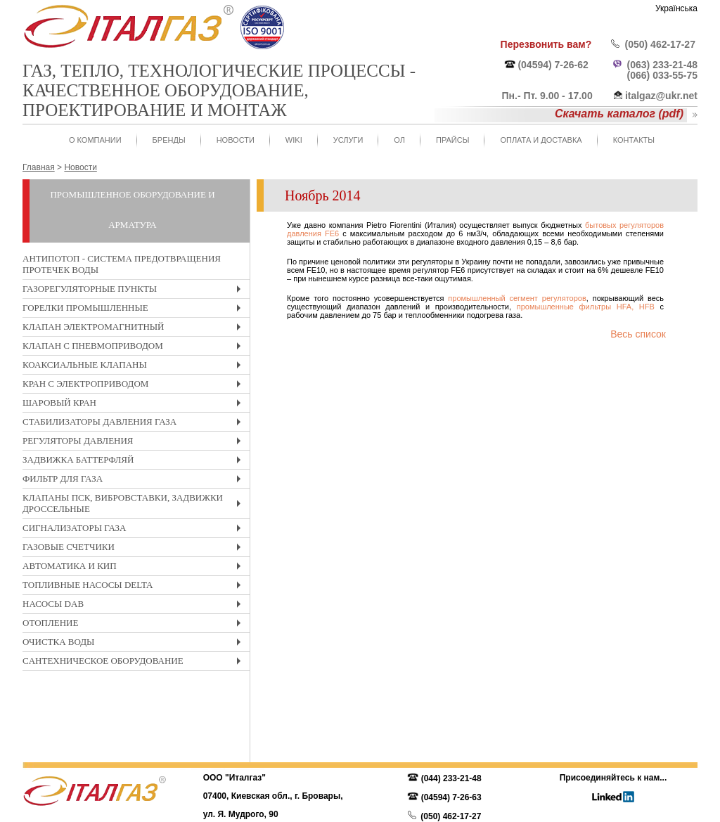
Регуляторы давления (135, 442)
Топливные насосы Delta (135, 586)
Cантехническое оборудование (135, 662)
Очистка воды (135, 643)
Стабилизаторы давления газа (135, 423)
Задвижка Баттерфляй (135, 461)
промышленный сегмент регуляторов (517, 298)
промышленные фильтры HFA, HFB (586, 306)
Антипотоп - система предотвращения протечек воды (121, 264)
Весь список (638, 334)
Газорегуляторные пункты (135, 290)
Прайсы (452, 140)
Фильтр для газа (135, 480)
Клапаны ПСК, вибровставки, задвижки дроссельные (135, 505)
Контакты (634, 140)
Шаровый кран (135, 404)
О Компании (95, 140)
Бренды (169, 140)
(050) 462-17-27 (660, 44)
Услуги (348, 140)
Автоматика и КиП (135, 567)
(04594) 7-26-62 (553, 64)
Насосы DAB (135, 605)
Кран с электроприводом (135, 385)
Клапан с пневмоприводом (135, 347)
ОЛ (399, 140)
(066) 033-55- (657, 75)
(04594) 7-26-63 (451, 797)
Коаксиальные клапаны (135, 366)
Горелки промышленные (135, 309)
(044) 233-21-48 (451, 778)
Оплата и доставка (540, 140)
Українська (676, 8)
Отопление (135, 624)
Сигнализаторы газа (135, 529)
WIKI (293, 140)
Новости (236, 140)
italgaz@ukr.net (661, 95)
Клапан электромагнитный (135, 328)
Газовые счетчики (135, 548)
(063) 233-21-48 (662, 64)
